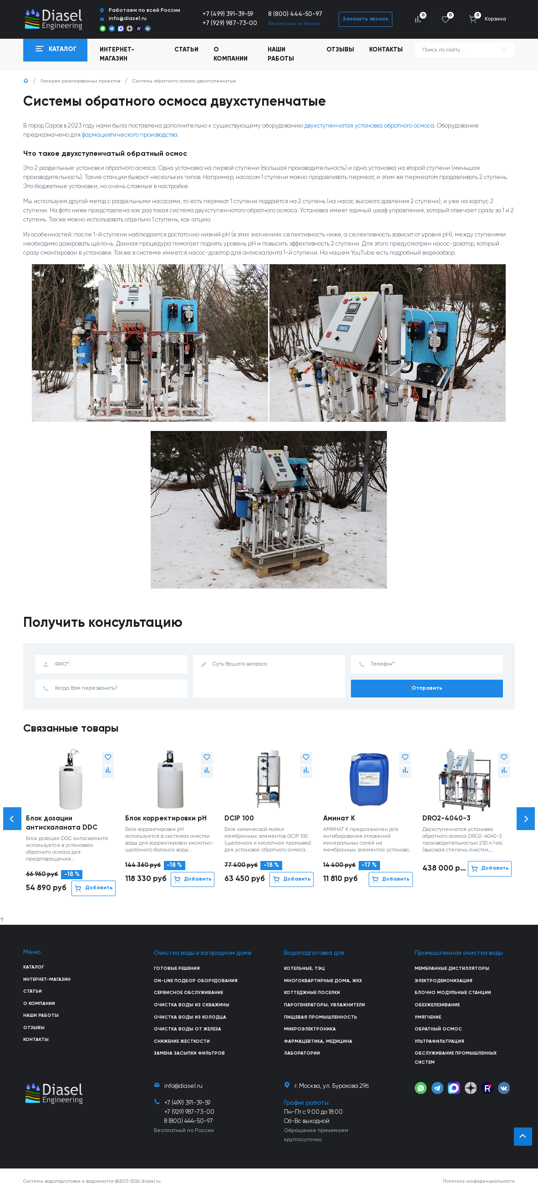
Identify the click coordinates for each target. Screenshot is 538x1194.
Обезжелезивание (437, 1005)
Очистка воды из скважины (191, 1005)
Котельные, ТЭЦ (304, 968)
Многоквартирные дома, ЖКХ (323, 981)
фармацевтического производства (130, 135)
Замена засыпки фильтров (189, 1053)
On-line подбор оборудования (196, 981)
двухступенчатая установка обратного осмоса (369, 126)
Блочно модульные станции (453, 992)
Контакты (386, 50)
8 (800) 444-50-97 (295, 14)
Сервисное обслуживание (188, 992)
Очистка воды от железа (187, 1029)
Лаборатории (302, 1053)
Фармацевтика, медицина (318, 1041)
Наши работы (281, 54)
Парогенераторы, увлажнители (324, 1005)
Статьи (186, 50)
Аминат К (339, 818)
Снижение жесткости (182, 1041)
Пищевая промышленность (320, 1017)
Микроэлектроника (310, 1029)
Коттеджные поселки (312, 992)
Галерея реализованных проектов (80, 81)
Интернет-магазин (47, 979)
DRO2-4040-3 (446, 818)
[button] (12, 818)
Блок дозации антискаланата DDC (61, 823)
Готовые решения (177, 968)
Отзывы (340, 50)
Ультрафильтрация (439, 1041)
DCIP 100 (239, 818)
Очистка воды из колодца (190, 1017)
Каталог (33, 967)
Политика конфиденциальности (479, 1181)
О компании (230, 54)
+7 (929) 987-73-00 (230, 23)
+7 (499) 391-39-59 (228, 14)
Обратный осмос (438, 1029)
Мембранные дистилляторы (452, 968)
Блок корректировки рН (166, 818)
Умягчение (428, 1017)
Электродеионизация (443, 981)
